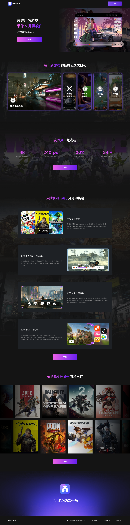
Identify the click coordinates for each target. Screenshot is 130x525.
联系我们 (119, 520)
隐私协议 (107, 520)
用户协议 (95, 520)
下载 (114, 4)
